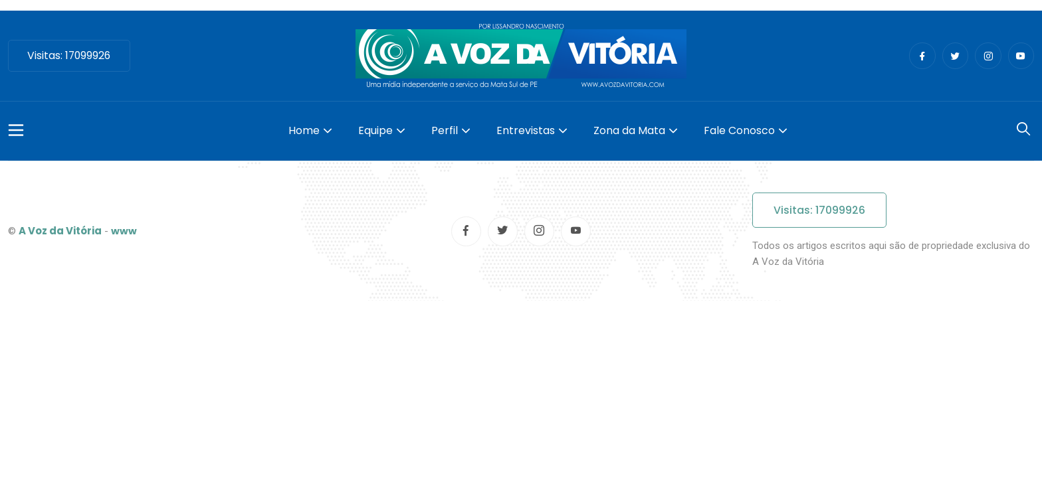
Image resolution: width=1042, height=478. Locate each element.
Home (304, 130)
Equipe (375, 130)
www (124, 231)
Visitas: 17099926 (71, 55)
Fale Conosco (739, 130)
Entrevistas (525, 130)
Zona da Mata (629, 130)
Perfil (444, 130)
